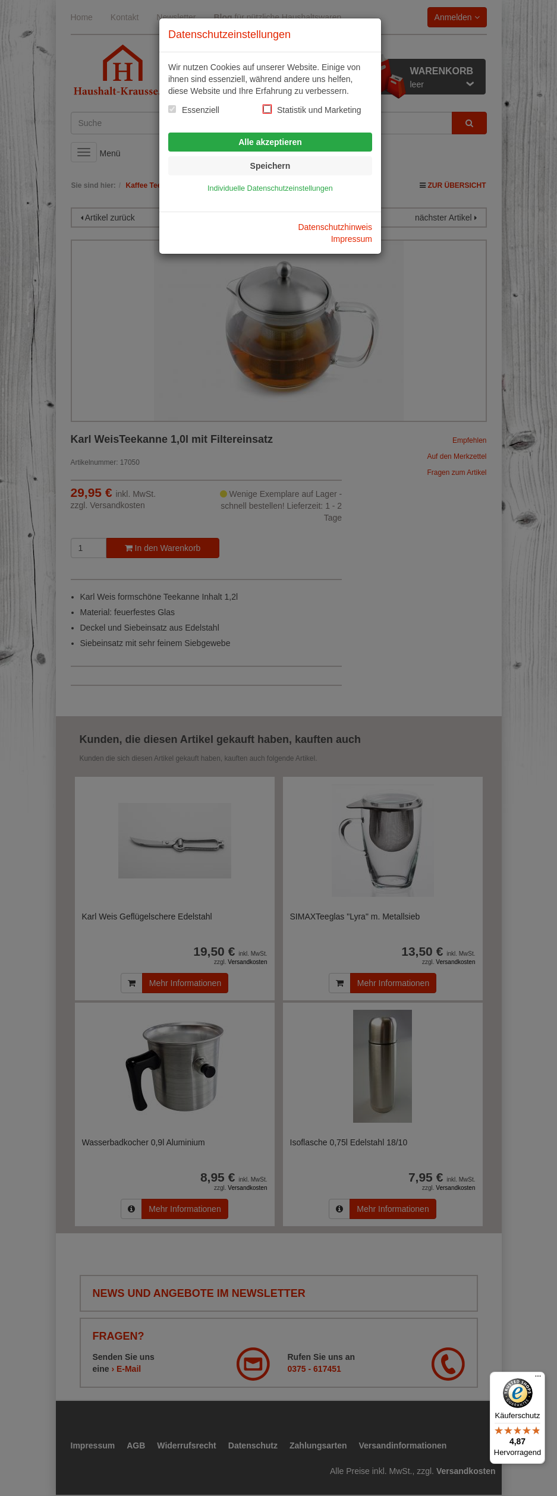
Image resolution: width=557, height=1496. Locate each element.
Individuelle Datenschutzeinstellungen (270, 188)
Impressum (351, 239)
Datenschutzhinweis (335, 227)
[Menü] (538, 1379)
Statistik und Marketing (319, 110)
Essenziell (200, 110)
